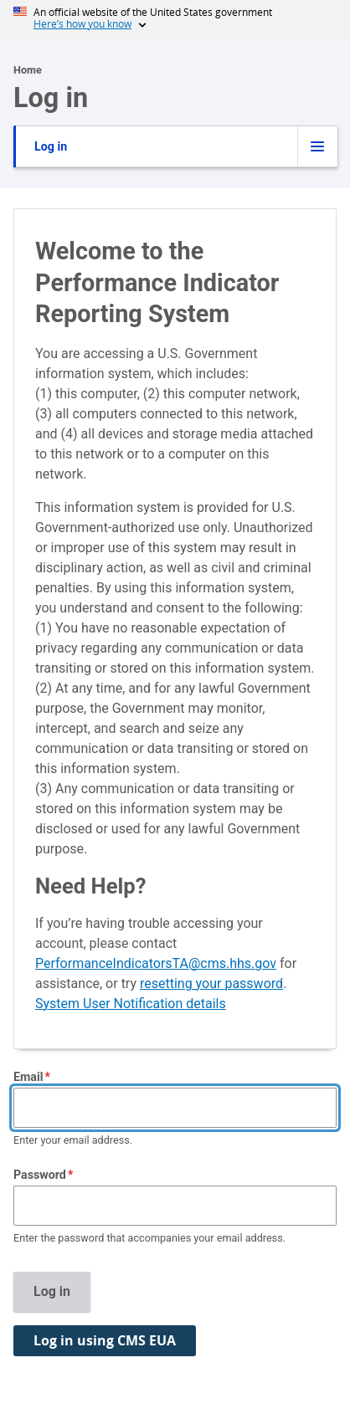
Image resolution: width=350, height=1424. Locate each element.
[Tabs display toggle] (317, 146)
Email (28, 1076)
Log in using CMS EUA (104, 1340)
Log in (50, 146)
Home (27, 70)
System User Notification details (130, 1004)
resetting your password (211, 983)
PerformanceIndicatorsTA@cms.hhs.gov (155, 963)
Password (39, 1174)
